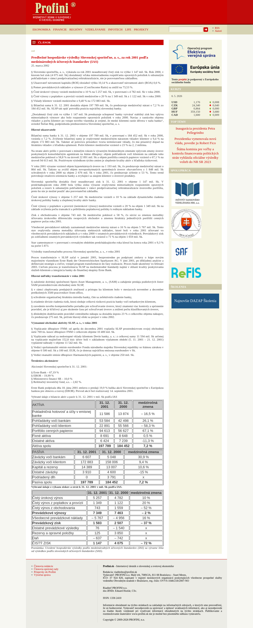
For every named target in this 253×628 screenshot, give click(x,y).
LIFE (128, 29)
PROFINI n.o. (122, 574)
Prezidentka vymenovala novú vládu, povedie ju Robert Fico (195, 141)
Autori (218, 30)
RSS (217, 27)
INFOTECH (115, 29)
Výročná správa (42, 574)
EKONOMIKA (42, 29)
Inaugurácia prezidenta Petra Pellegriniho (195, 130)
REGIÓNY (76, 29)
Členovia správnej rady (46, 569)
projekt (183, 79)
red (33, 51)
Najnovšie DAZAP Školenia (195, 301)
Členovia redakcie (43, 566)
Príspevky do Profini (45, 571)
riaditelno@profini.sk (125, 571)
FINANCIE (60, 29)
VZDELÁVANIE (95, 29)
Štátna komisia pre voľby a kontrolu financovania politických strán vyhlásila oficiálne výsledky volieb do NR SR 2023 (195, 155)
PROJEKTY (141, 29)
